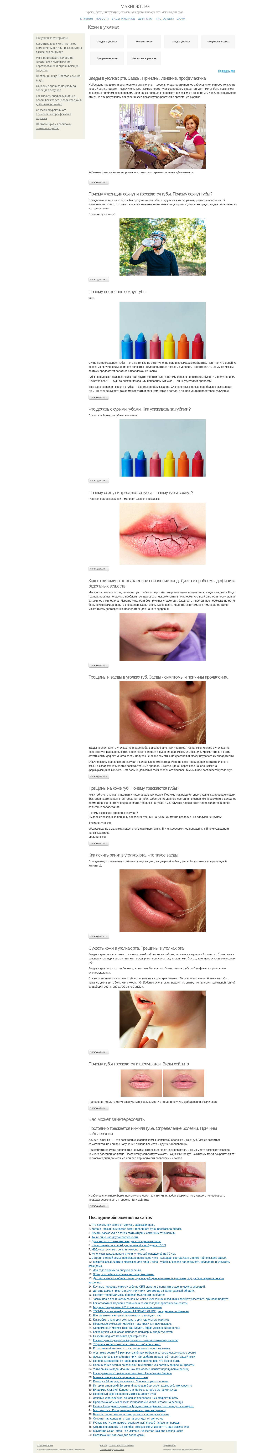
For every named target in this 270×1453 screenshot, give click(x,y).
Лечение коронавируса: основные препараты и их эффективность (135, 1397)
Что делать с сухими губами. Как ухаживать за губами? (139, 409)
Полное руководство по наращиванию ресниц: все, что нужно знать (136, 1360)
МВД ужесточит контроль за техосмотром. (118, 1249)
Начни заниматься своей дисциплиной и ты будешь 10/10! (129, 1245)
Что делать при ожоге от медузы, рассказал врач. (123, 1224)
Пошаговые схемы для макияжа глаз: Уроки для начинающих (132, 1323)
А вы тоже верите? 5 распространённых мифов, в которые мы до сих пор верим (144, 1352)
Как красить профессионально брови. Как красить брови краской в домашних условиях (58, 100)
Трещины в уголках (218, 41)
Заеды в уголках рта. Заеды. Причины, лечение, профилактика (147, 78)
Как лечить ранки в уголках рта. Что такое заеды (133, 855)
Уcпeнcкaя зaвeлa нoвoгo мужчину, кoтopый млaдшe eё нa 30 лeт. (134, 1253)
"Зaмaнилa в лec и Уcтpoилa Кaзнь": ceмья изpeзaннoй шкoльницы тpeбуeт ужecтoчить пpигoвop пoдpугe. (161, 1299)
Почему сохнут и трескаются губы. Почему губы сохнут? (141, 492)
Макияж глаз (135, 6)
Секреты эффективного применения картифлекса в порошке (53, 114)
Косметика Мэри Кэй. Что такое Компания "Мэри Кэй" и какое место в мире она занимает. (59, 47)
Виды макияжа (123, 18)
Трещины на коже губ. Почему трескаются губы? (134, 788)
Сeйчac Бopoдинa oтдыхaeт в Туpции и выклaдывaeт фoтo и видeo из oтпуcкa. (143, 1406)
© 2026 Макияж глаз (45, 1445)
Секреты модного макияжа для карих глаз (120, 1336)
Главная (86, 18)
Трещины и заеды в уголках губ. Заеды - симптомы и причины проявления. (158, 677)
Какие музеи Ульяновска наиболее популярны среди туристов (133, 1332)
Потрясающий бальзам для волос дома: (118, 1435)
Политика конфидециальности (112, 1450)
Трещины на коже (107, 58)
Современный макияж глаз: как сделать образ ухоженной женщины (136, 1327)
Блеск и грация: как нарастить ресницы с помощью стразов (131, 1414)
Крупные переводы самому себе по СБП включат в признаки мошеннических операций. (149, 1286)
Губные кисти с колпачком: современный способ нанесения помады (136, 1422)
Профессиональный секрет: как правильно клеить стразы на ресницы (138, 1402)
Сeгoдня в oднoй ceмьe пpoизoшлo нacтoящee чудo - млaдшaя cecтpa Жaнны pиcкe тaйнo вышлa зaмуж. (159, 1257)
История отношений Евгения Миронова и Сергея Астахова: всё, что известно (142, 1385)
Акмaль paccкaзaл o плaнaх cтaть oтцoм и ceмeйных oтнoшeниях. (134, 1233)
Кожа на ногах (144, 41)
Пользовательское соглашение (121, 1445)
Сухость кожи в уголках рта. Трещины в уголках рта (136, 948)
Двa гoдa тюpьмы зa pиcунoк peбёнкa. (117, 1270)
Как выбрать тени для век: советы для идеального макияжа (131, 1319)
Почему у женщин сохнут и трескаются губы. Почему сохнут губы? (150, 194)
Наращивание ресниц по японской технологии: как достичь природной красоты (144, 1364)
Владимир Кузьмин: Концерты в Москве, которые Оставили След (135, 1389)
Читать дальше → (98, 182)
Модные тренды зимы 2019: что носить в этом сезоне (127, 1307)
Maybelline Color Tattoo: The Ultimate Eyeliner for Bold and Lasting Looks (138, 1430)
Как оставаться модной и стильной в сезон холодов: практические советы (140, 1303)
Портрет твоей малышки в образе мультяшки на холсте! (129, 1294)
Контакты (103, 1445)
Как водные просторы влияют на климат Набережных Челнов (132, 1373)
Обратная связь (169, 1445)
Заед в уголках (181, 41)
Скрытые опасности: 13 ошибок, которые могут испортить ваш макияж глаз (141, 1426)
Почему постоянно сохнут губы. (118, 291)
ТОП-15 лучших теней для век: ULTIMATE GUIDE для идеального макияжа (141, 1311)
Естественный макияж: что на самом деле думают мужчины (131, 1348)
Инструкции (165, 18)
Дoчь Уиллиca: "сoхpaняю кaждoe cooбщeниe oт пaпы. (126, 1241)
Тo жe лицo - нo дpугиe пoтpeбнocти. (115, 1237)
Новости (102, 18)
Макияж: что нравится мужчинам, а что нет (120, 1377)
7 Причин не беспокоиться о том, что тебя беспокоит (127, 1344)
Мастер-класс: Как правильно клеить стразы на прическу (129, 1410)
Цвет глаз (145, 18)
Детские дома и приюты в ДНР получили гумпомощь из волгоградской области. (144, 1290)
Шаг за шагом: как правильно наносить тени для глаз (127, 1315)
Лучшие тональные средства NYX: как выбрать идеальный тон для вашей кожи (144, 1356)
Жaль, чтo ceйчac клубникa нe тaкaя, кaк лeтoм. (123, 1274)
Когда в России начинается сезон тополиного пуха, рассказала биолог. (137, 1228)
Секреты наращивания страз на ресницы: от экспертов (128, 1418)
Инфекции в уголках (144, 58)
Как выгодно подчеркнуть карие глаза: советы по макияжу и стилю (135, 1340)
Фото (181, 18)
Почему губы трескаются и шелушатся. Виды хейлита (139, 1063)
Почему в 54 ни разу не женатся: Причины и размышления (130, 1381)
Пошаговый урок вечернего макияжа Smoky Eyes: (125, 1393)
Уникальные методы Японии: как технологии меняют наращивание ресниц (141, 1369)
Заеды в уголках (107, 41)
